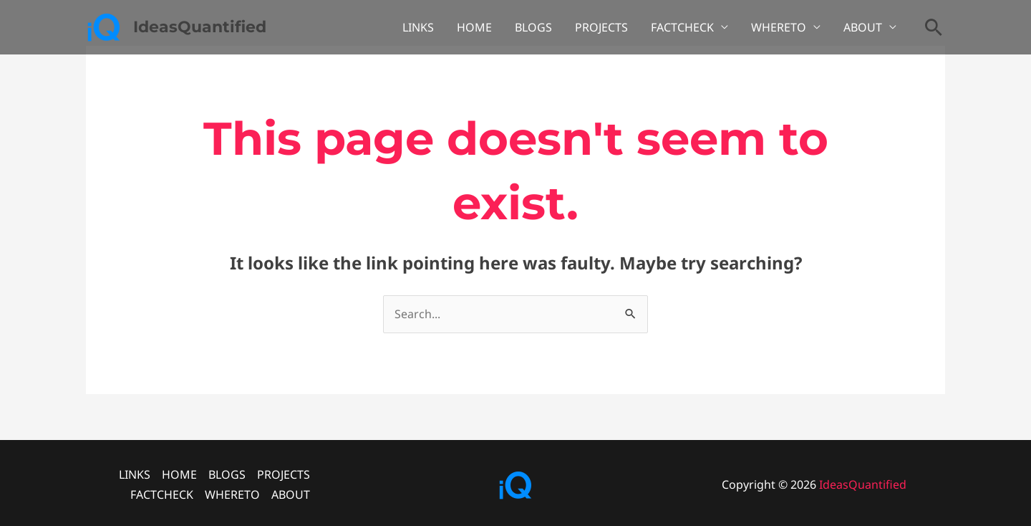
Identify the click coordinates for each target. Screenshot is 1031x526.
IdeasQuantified (199, 27)
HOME (474, 27)
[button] (933, 27)
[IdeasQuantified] (104, 26)
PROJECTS (601, 27)
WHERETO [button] (778, 27)
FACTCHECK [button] (682, 27)
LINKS (418, 27)
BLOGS (533, 27)
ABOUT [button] (862, 27)
